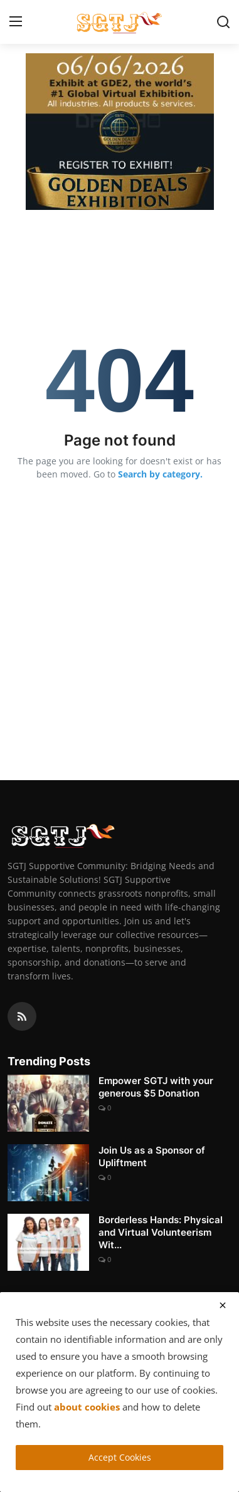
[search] (223, 22)
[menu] (15, 22)
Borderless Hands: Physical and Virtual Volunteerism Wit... (160, 1232)
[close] (223, 1305)
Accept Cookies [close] (119, 1457)
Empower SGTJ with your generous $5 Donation (155, 1087)
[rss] (22, 1016)
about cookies (87, 1407)
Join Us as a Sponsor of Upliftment (151, 1156)
